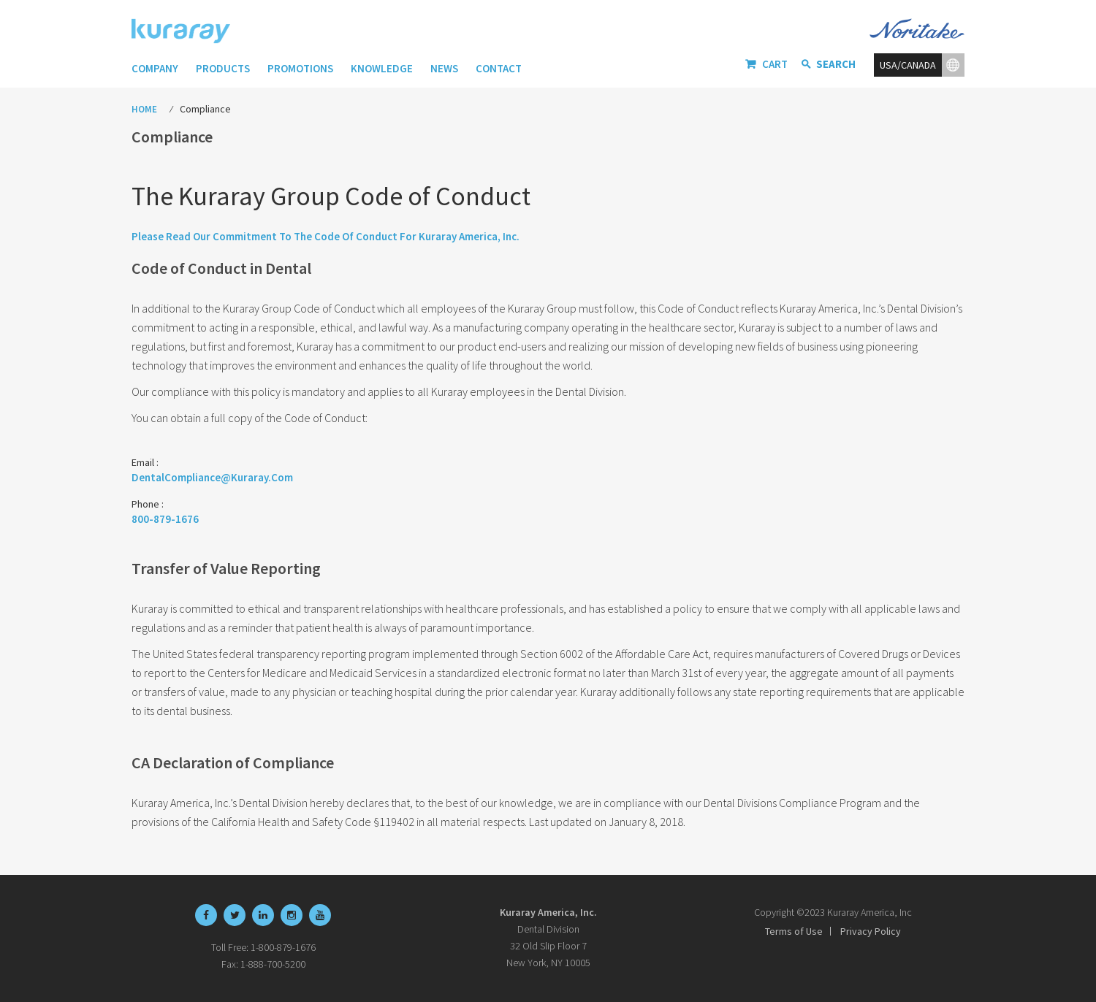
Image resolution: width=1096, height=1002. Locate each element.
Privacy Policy (870, 931)
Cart (775, 64)
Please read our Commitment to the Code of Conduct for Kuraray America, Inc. (326, 236)
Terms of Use (794, 931)
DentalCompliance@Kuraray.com (212, 477)
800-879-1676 (165, 519)
